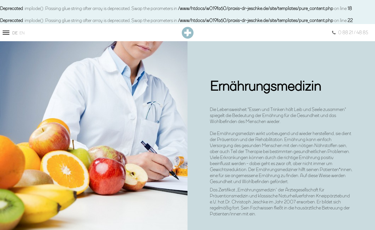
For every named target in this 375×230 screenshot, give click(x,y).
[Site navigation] (6, 32)
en (22, 33)
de (14, 33)
